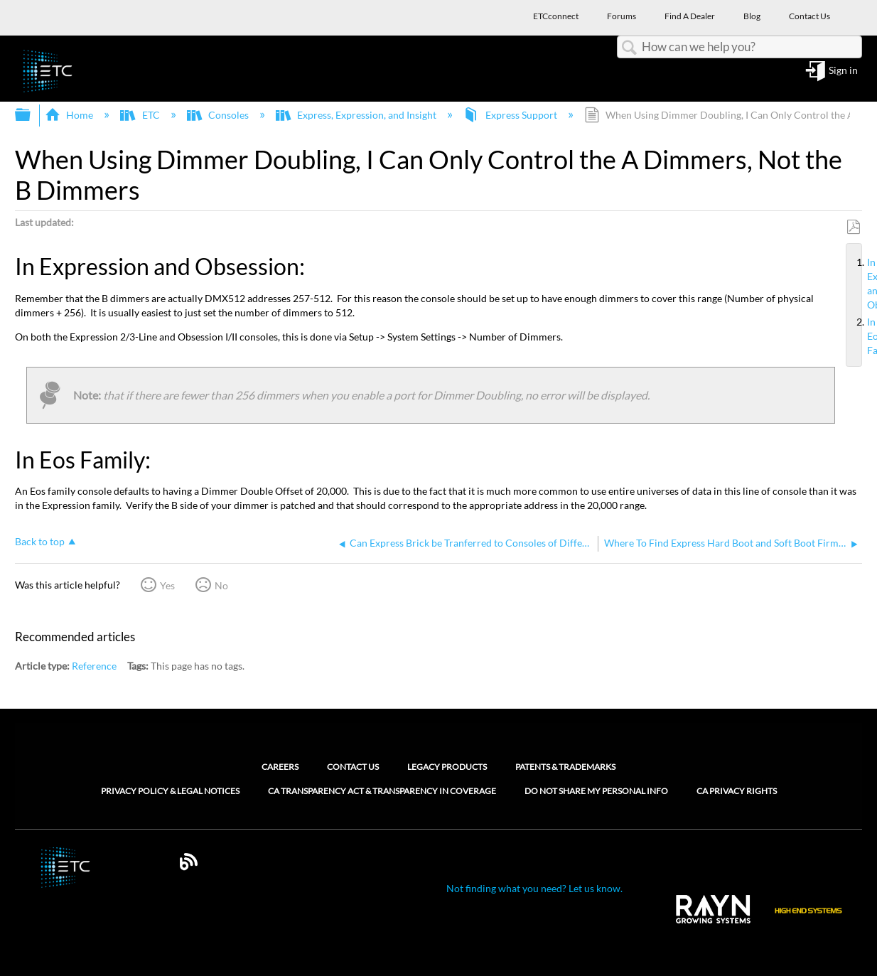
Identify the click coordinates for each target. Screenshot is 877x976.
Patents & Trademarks (565, 766)
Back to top (40, 541)
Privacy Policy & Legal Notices (170, 791)
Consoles (219, 115)
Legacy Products (447, 766)
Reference (94, 666)
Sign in (843, 71)
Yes (167, 585)
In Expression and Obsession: (861, 284)
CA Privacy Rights (736, 791)
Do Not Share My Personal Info (596, 791)
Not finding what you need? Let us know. (534, 888)
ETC (140, 115)
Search (629, 48)
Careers (280, 766)
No (221, 585)
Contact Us (353, 766)
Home (70, 115)
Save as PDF (853, 227)
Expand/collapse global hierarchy (32, 115)
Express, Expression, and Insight (357, 115)
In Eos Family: (861, 336)
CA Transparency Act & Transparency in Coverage (382, 791)
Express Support (511, 115)
